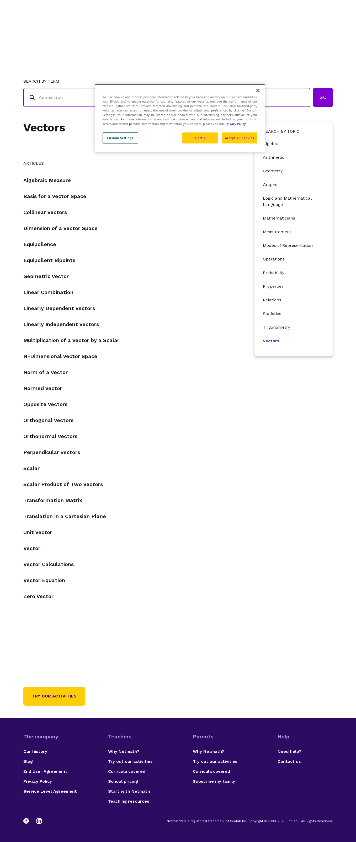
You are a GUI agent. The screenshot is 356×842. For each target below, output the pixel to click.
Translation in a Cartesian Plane (64, 516)
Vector (31, 548)
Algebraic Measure (47, 180)
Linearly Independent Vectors (61, 324)
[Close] (258, 90)
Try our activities (54, 696)
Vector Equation (44, 580)
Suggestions (289, 25)
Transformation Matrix (52, 500)
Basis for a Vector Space (54, 196)
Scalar (31, 468)
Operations (274, 259)
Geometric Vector (46, 276)
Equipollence (39, 244)
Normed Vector (42, 388)
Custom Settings (120, 138)
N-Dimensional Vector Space (60, 356)
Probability (273, 272)
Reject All (200, 138)
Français (322, 25)
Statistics (272, 313)
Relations (272, 299)
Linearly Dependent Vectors (59, 308)
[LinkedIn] (39, 821)
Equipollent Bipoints (49, 260)
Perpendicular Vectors (51, 452)
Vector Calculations (48, 564)
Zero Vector (38, 596)
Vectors (44, 127)
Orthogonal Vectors (48, 420)
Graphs (270, 184)
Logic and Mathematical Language (287, 201)
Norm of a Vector (45, 372)
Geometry (273, 170)
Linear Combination (48, 292)
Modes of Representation (288, 245)
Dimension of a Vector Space (60, 228)
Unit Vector (37, 532)
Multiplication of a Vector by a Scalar (71, 340)
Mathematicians (279, 218)
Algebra (271, 143)
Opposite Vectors (45, 404)
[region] (180, 118)
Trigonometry (276, 327)
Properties (273, 286)
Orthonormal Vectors (50, 436)
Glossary (226, 25)
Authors (255, 25)
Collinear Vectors (45, 212)
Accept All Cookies (239, 138)
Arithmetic (273, 157)
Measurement (277, 231)
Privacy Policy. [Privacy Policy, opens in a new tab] (235, 124)
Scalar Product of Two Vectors (63, 484)
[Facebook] (28, 821)
